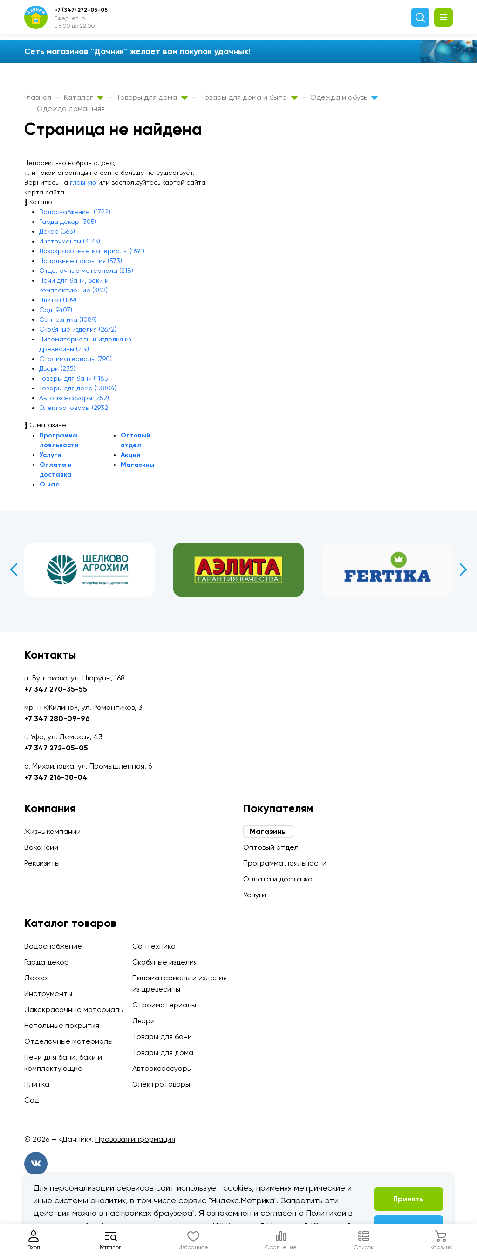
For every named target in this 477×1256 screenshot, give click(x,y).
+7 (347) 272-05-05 (81, 10)
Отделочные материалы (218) (86, 270)
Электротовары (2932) (74, 407)
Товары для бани (162, 1036)
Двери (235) (57, 368)
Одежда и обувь (344, 97)
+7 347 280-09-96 (57, 718)
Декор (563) (57, 231)
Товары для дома (152, 97)
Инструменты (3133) (69, 241)
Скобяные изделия (165, 962)
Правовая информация (135, 1139)
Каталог (83, 97)
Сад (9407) (55, 309)
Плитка (36, 1084)
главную (83, 182)
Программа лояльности (285, 863)
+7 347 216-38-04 (56, 777)
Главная (37, 97)
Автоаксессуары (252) (74, 398)
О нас (49, 484)
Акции (130, 455)
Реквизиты (42, 863)
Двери (143, 1020)
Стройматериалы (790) (75, 358)
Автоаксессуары (162, 1068)
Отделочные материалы (68, 1041)
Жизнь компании (52, 831)
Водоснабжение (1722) (74, 211)
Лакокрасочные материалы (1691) (91, 251)
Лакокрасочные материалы (74, 1009)
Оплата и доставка (278, 878)
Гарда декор (46, 962)
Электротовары (161, 1084)
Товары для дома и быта (249, 97)
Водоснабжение (53, 946)
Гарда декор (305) (67, 221)
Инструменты (48, 993)
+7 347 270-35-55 (55, 689)
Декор (35, 977)
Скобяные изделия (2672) (77, 329)
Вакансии (41, 847)
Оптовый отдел (271, 847)
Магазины (137, 465)
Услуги (50, 455)
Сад (31, 1100)
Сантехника (154, 946)
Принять (408, 1198)
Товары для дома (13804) (77, 388)
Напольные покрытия (61, 1025)
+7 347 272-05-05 (56, 747)
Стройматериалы (164, 1004)
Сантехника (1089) (68, 319)
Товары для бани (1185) (74, 378)
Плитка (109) (57, 300)
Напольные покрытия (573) (80, 260)
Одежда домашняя (71, 108)
